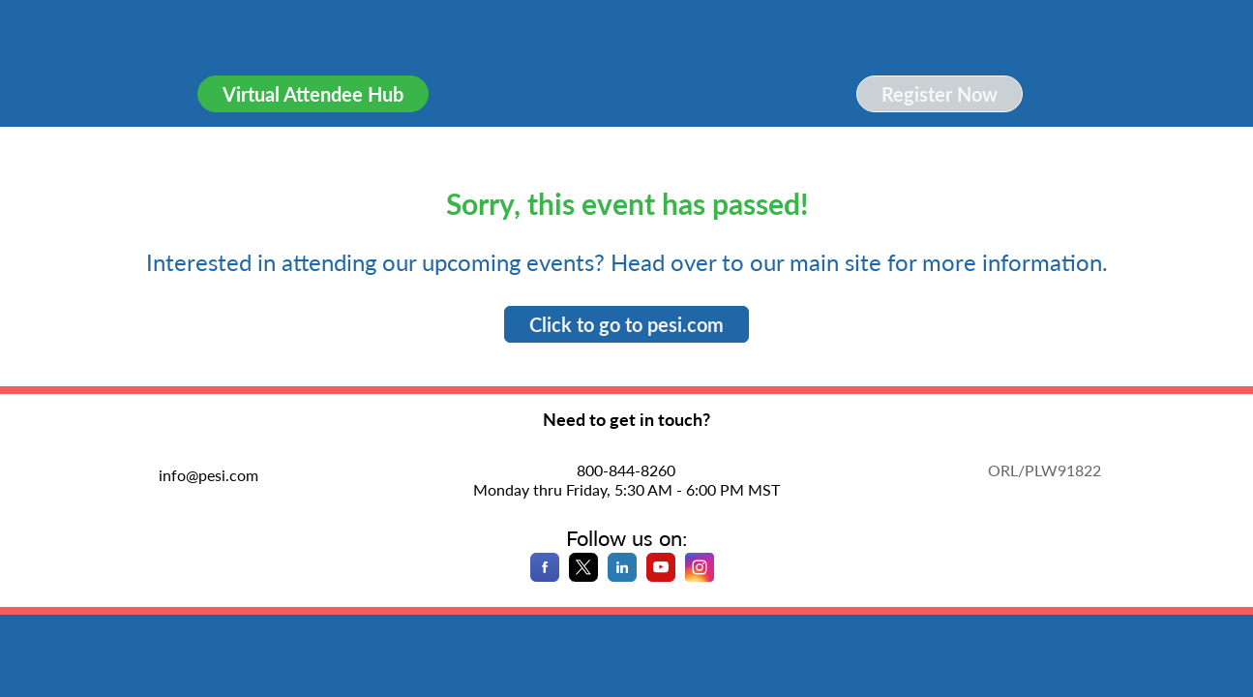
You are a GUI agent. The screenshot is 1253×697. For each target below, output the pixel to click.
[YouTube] (660, 575)
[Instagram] (699, 575)
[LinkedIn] (622, 575)
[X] (583, 575)
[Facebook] (544, 575)
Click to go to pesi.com (626, 324)
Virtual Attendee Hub (313, 94)
